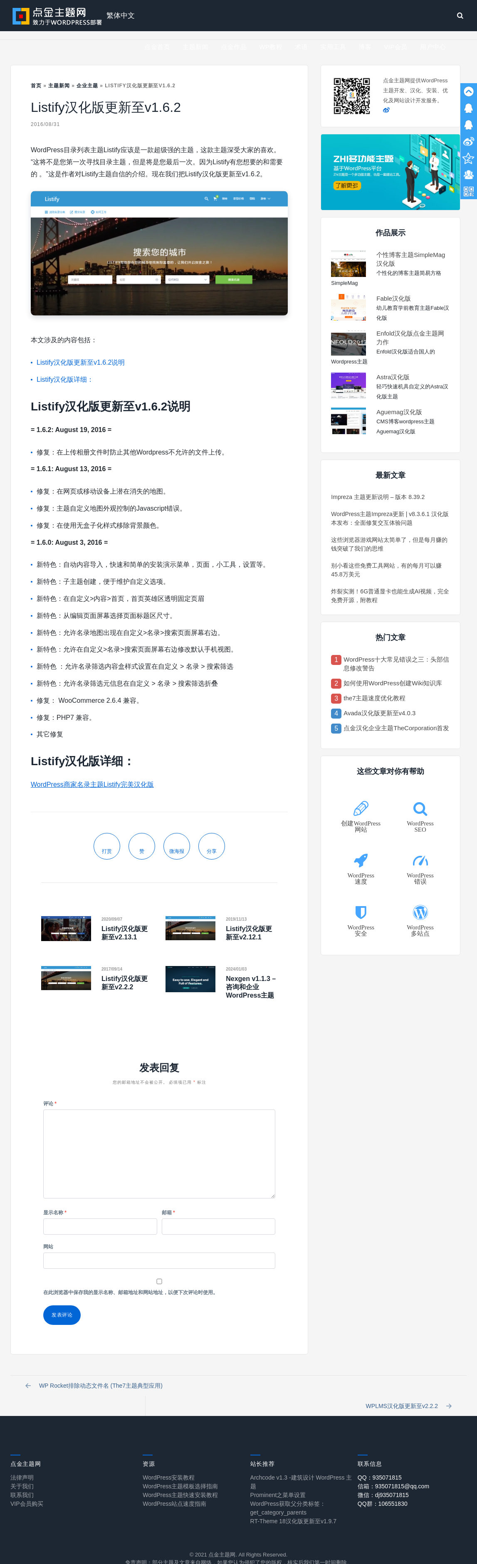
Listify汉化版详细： (65, 379)
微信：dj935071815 (383, 1480)
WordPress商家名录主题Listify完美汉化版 (92, 784)
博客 (364, 46)
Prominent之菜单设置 (278, 1480)
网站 (48, 1247)
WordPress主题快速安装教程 (180, 1480)
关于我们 (22, 1471)
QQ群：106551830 (383, 1488)
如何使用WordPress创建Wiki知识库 (393, 683)
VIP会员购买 (26, 1488)
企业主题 (87, 86)
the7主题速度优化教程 (374, 698)
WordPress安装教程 (169, 1462)
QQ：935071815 (380, 1462)
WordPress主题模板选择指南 (180, 1471)
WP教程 (270, 46)
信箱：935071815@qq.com (393, 1471)
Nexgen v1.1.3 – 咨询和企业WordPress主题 (251, 987)
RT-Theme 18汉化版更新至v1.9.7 (293, 1506)
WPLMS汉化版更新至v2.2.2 (407, 1388)
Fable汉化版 (393, 298)
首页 (36, 86)
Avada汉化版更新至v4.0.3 (379, 713)
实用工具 (333, 46)
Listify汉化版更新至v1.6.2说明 (81, 362)
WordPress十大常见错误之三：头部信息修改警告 (396, 664)
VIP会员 (396, 46)
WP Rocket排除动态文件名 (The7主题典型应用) (95, 1388)
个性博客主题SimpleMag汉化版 (410, 259)
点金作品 (234, 46)
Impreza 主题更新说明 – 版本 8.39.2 (378, 497)
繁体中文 (120, 16)
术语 (301, 46)
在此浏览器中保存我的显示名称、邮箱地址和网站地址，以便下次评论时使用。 (130, 1292)
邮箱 (168, 1213)
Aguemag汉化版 (399, 411)
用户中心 (433, 46)
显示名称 (55, 1213)
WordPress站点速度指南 (174, 1488)
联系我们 (22, 1480)
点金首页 (157, 46)
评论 (50, 1104)
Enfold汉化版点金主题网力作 (410, 338)
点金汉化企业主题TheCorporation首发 (396, 727)
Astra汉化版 (393, 376)
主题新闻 (195, 46)
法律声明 (22, 1462)
